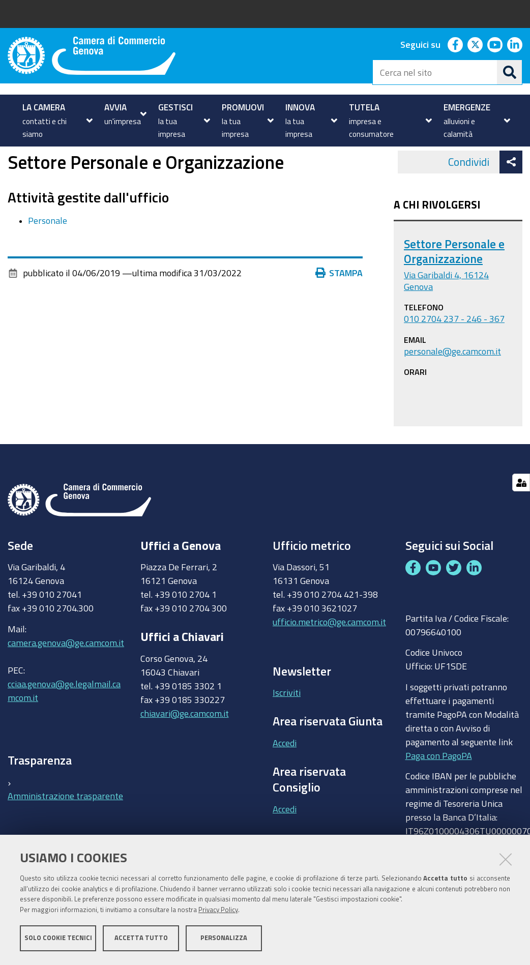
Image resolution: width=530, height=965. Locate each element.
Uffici (39, 158)
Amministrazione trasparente (65, 829)
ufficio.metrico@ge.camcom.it (329, 656)
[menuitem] (56, 121)
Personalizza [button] (223, 938)
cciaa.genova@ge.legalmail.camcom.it (64, 724)
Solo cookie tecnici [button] (58, 938)
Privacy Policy (218, 910)
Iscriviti (287, 727)
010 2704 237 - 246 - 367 (454, 353)
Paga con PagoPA (438, 789)
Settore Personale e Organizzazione (454, 285)
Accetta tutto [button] (141, 938)
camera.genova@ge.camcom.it (66, 676)
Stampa (339, 307)
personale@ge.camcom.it (452, 385)
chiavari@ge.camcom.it (184, 747)
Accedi (285, 776)
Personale (47, 254)
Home (14, 158)
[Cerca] (509, 72)
